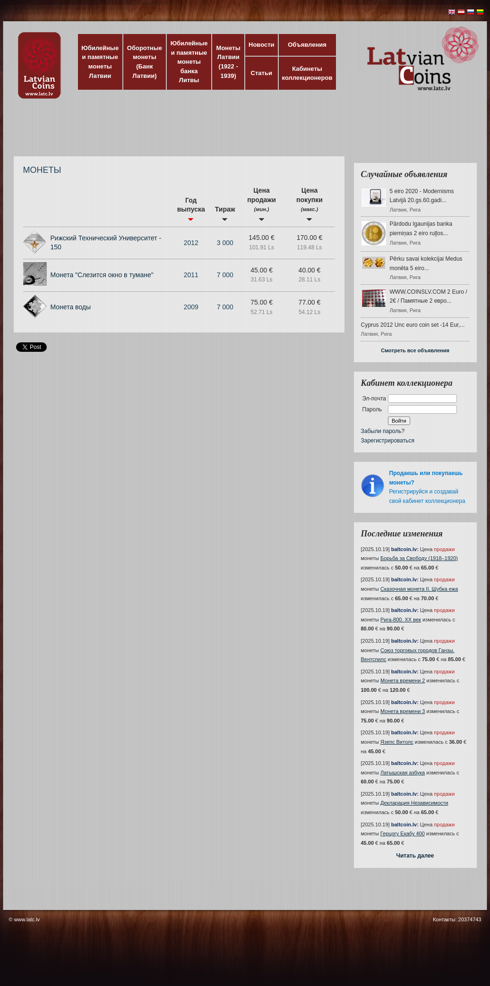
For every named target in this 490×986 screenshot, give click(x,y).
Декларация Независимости (414, 803)
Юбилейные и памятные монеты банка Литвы (189, 62)
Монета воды (71, 307)
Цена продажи (261, 204)
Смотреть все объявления (415, 350)
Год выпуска (191, 208)
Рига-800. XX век (400, 619)
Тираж (225, 213)
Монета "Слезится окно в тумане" (102, 275)
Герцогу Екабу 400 (402, 833)
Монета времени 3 (402, 711)
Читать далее (415, 855)
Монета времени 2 (402, 680)
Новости (262, 44)
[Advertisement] (243, 132)
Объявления (307, 44)
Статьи (261, 72)
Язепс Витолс (396, 742)
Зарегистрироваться (387, 440)
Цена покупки (309, 204)
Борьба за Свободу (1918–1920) (419, 558)
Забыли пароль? (383, 431)
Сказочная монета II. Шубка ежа (419, 589)
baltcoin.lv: (405, 549)
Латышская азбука (402, 772)
